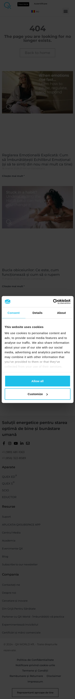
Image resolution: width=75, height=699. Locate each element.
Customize (38, 394)
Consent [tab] (13, 312)
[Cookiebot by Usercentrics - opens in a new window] (53, 301)
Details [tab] (38, 312)
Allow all (37, 381)
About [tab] (61, 312)
